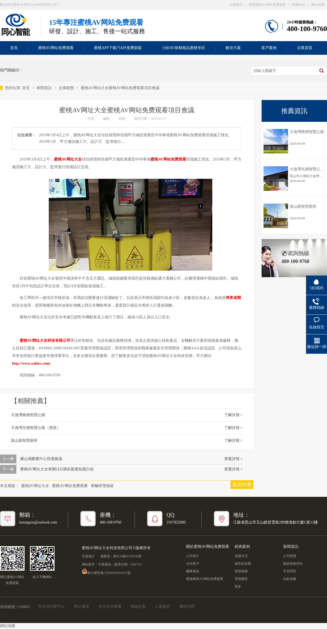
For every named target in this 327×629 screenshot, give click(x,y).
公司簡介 (192, 556)
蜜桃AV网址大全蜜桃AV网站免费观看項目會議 (120, 88)
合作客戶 (192, 564)
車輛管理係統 (102, 486)
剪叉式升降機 (109, 606)
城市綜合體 (243, 564)
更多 (238, 586)
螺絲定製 (138, 606)
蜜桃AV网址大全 (68, 159)
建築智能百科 (293, 564)
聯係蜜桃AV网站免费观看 (267, 5)
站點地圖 (289, 579)
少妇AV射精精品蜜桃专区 (183, 48)
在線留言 (236, 5)
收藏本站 (298, 5)
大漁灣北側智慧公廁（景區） (35, 428)
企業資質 (304, 48)
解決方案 (233, 48)
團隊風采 (192, 571)
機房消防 (187, 606)
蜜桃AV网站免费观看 (56, 48)
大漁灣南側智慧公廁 (28, 415)
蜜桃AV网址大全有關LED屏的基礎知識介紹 (57, 469)
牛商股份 (104, 564)
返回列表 (242, 484)
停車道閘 (233, 298)
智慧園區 (241, 579)
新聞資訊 (45, 88)
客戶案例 (269, 48)
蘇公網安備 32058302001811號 (106, 571)
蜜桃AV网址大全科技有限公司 (45, 340)
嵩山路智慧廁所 (24, 441)
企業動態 (67, 88)
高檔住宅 (241, 556)
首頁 (26, 88)
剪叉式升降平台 (51, 606)
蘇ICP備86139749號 (127, 556)
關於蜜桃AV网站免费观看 (207, 547)
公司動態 (289, 556)
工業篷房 (162, 606)
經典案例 (242, 547)
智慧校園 (241, 571)
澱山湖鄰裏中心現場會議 (41, 459)
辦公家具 (81, 606)
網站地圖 (317, 5)
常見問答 (289, 571)
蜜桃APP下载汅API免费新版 (117, 48)
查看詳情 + (233, 459)
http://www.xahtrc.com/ (31, 363)
